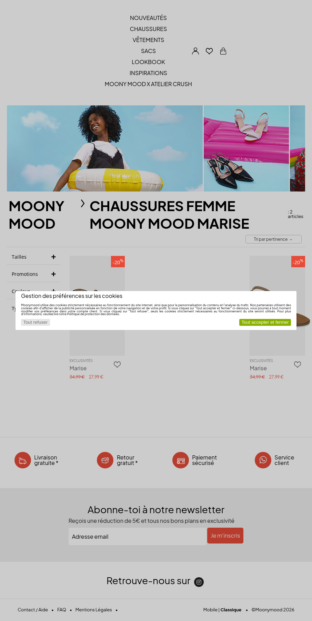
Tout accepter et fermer (265, 322)
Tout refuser (35, 322)
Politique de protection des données (93, 314)
